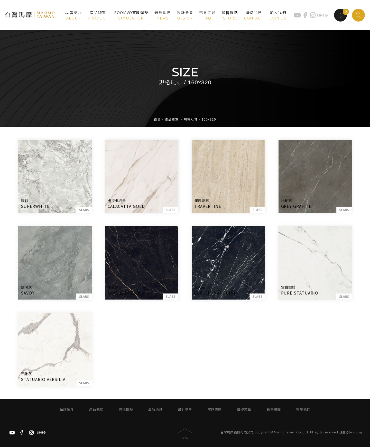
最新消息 (155, 409)
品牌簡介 (67, 409)
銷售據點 (274, 409)
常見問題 (215, 409)
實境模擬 (126, 409)
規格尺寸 (191, 115)
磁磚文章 (244, 409)
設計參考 (185, 409)
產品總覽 (172, 115)
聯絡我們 (303, 409)
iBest (359, 432)
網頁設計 (345, 432)
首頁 (157, 115)
